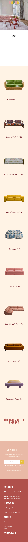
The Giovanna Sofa (14, 211)
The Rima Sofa (14, 249)
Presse (5, 528)
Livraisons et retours (8, 510)
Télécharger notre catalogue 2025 (11, 491)
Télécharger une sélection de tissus (12, 498)
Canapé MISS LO (14, 137)
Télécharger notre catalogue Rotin (11, 496)
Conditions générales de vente (11, 508)
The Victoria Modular (14, 324)
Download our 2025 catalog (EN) (11, 494)
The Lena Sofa (14, 361)
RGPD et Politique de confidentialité (12, 512)
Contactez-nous (7, 538)
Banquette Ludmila (14, 399)
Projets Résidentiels (8, 524)
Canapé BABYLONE (14, 174)
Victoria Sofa (14, 286)
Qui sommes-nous (8, 521)
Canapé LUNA (14, 99)
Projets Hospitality (8, 526)
